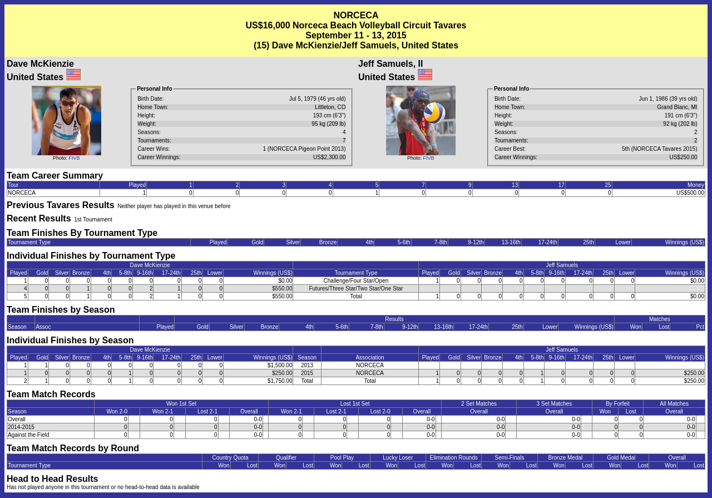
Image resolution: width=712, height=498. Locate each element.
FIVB (74, 158)
